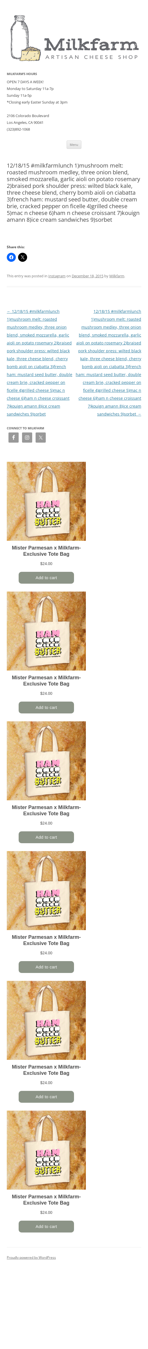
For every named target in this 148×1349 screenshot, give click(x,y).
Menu (74, 144)
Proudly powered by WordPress (31, 1257)
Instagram (57, 275)
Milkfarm (116, 275)
